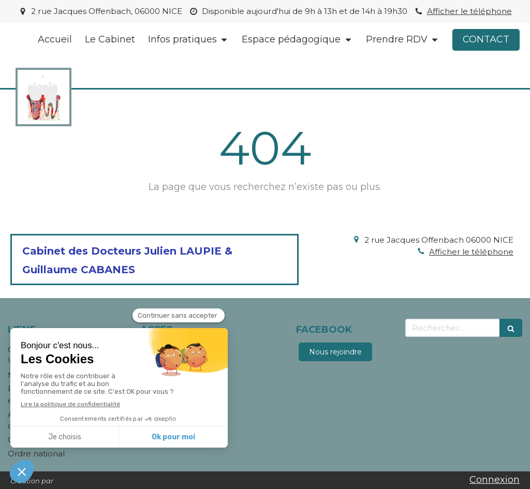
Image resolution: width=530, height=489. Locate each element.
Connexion (494, 479)
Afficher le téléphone (469, 11)
